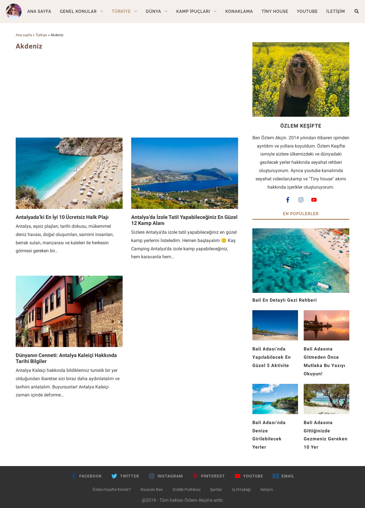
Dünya (153, 11)
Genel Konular (78, 11)
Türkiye (121, 11)
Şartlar (216, 489)
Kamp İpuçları (193, 11)
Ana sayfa (24, 35)
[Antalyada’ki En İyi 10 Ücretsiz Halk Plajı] (69, 140)
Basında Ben (152, 489)
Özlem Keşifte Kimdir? (111, 489)
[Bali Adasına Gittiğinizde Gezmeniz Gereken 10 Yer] (326, 387)
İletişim (336, 11)
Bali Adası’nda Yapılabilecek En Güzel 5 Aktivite (271, 357)
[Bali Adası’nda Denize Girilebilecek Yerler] (275, 387)
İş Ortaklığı (241, 489)
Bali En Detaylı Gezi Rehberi (286, 300)
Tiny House (274, 11)
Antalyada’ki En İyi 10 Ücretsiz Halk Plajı (62, 217)
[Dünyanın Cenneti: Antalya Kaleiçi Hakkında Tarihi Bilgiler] (69, 278)
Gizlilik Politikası (186, 489)
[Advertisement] (127, 93)
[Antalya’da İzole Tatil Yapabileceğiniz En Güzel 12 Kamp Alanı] (184, 140)
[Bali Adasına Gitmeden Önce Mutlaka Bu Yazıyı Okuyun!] (326, 314)
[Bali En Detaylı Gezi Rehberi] (300, 232)
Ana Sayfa (39, 11)
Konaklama (239, 11)
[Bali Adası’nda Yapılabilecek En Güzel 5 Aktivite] (275, 314)
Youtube (307, 11)
